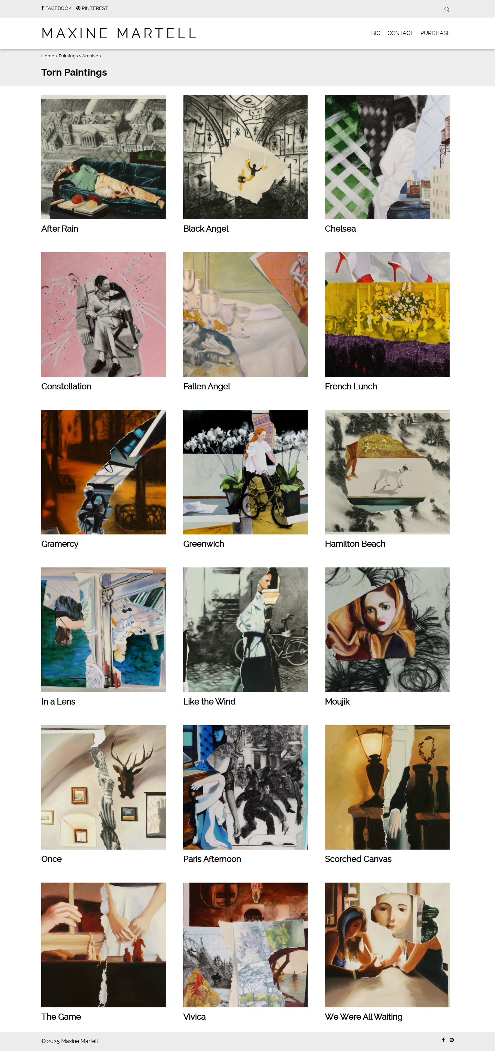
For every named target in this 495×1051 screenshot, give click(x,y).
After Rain (59, 229)
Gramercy (59, 544)
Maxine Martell (120, 33)
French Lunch (351, 386)
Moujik (337, 702)
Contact (400, 33)
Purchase (435, 33)
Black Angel (205, 229)
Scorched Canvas (358, 859)
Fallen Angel (206, 386)
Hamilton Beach (355, 544)
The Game (61, 1017)
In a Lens (58, 702)
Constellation (66, 386)
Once (51, 859)
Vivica (194, 1017)
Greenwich (203, 544)
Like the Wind (209, 702)
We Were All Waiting (364, 1017)
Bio (376, 33)
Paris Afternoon (212, 859)
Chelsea (340, 229)
